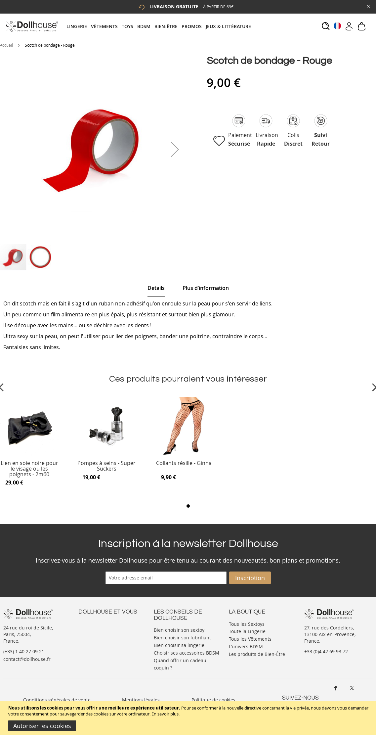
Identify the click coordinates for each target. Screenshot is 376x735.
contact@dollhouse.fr (27, 659)
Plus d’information (206, 288)
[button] (175, 149)
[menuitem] (78, 26)
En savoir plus (165, 714)
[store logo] (31, 26)
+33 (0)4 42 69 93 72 (326, 651)
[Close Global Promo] (367, 5)
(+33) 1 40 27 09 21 (23, 651)
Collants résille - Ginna (184, 463)
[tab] (161, 26)
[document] (188, 718)
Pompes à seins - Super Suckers (106, 466)
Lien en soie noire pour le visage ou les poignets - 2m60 (29, 468)
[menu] (160, 26)
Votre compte (93, 630)
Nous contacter (95, 623)
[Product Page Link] (29, 454)
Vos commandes (96, 643)
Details (156, 288)
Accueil (6, 45)
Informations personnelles (107, 636)
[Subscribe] (250, 578)
